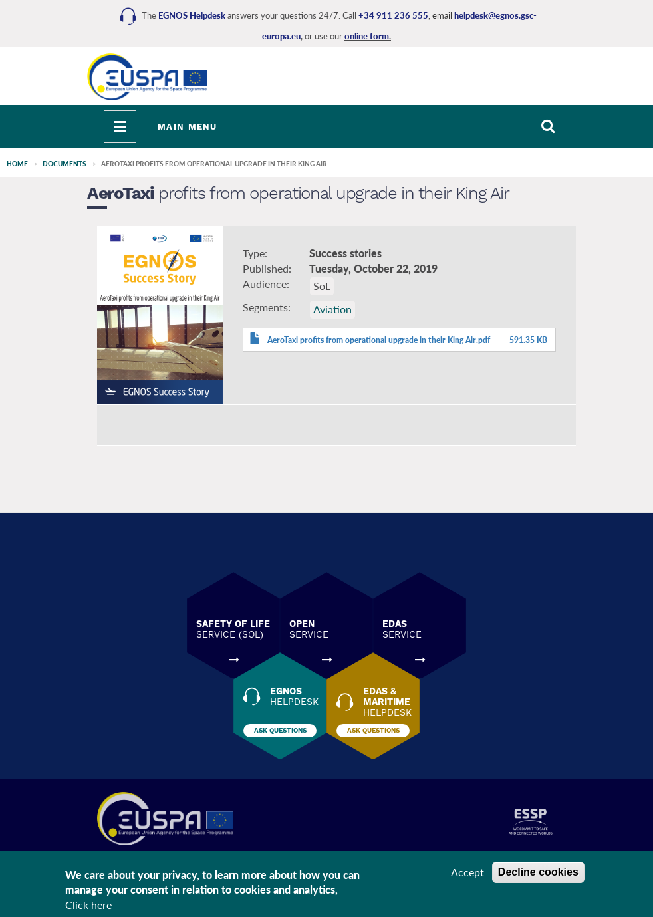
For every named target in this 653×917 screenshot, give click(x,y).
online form (366, 36)
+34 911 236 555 (393, 15)
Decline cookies (538, 874)
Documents (64, 164)
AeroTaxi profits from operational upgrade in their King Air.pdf (378, 340)
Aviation (332, 309)
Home (17, 164)
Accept (467, 874)
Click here (88, 908)
